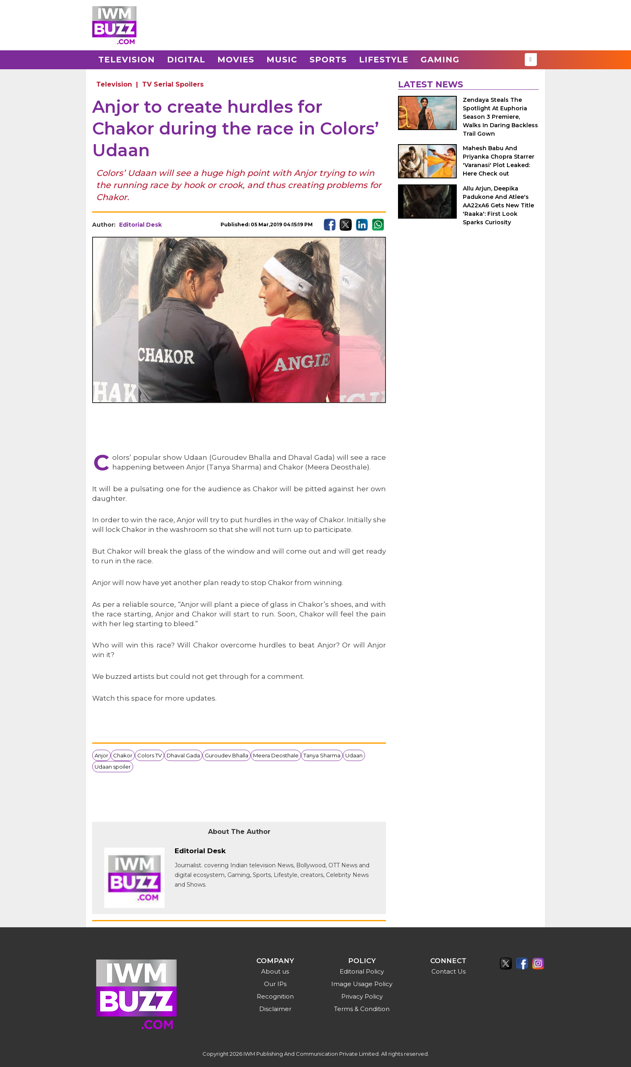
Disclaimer (275, 1009)
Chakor (122, 755)
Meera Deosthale (276, 755)
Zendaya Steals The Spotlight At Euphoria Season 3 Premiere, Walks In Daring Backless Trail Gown (500, 116)
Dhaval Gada (183, 755)
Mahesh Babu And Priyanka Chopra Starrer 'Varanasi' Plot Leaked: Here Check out (498, 161)
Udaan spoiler (113, 766)
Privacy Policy (362, 996)
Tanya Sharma (321, 755)
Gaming (440, 59)
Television (126, 59)
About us (275, 971)
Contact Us (448, 971)
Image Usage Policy (361, 984)
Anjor (101, 755)
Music (281, 59)
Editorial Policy (362, 971)
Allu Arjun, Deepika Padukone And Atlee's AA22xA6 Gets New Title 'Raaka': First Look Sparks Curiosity (498, 205)
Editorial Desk (140, 224)
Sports (328, 59)
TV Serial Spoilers (173, 84)
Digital (186, 59)
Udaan (354, 755)
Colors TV (149, 755)
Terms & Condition (362, 1009)
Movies (235, 59)
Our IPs (275, 984)
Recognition (275, 996)
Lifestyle (383, 59)
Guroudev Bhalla (226, 755)
